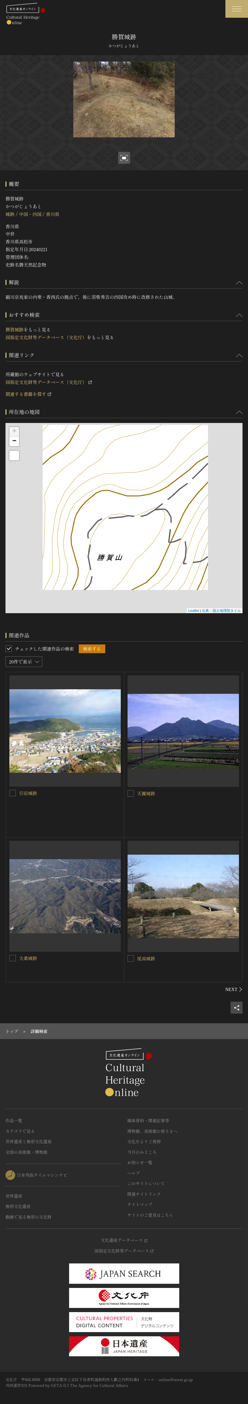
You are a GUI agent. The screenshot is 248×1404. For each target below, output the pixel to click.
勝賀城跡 (14, 329)
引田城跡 (28, 793)
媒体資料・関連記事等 (148, 1120)
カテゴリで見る (20, 1131)
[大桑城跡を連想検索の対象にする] (12, 958)
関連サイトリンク (144, 1194)
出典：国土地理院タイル (221, 611)
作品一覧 (13, 1120)
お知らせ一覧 (139, 1162)
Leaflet (193, 611)
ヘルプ (133, 1173)
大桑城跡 (28, 958)
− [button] (14, 441)
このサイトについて (146, 1183)
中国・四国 (30, 214)
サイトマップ (139, 1204)
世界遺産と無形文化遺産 (28, 1141)
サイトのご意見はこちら (150, 1215)
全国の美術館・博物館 (26, 1152)
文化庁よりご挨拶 (144, 1141)
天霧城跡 (146, 793)
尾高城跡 (146, 958)
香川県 (52, 214)
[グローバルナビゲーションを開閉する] (236, 9)
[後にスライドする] (234, 989)
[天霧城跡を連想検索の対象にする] (131, 793)
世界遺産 (13, 1196)
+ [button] (14, 432)
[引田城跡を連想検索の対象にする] (12, 793)
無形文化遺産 (18, 1206)
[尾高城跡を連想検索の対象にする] (131, 958)
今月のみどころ (142, 1152)
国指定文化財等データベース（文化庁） (46, 337)
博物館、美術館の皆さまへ (152, 1131)
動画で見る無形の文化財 (28, 1217)
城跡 (10, 214)
